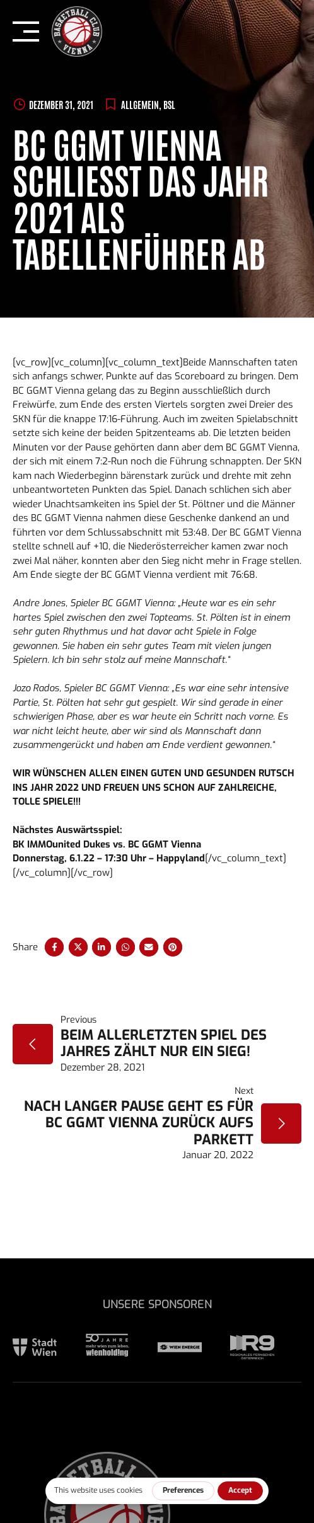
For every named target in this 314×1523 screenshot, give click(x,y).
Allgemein (140, 104)
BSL (169, 104)
